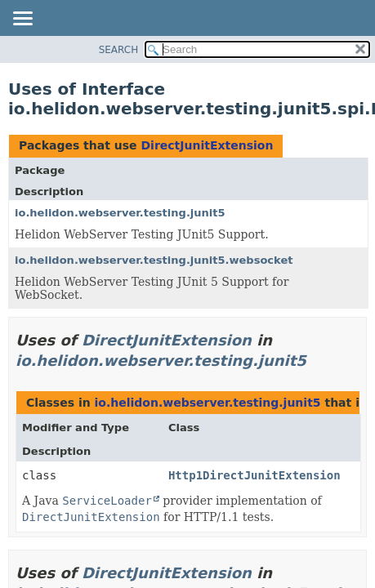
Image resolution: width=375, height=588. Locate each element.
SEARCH (119, 50)
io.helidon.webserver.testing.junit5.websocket (153, 260)
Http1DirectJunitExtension (254, 475)
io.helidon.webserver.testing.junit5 (120, 213)
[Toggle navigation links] (22, 19)
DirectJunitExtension (207, 145)
